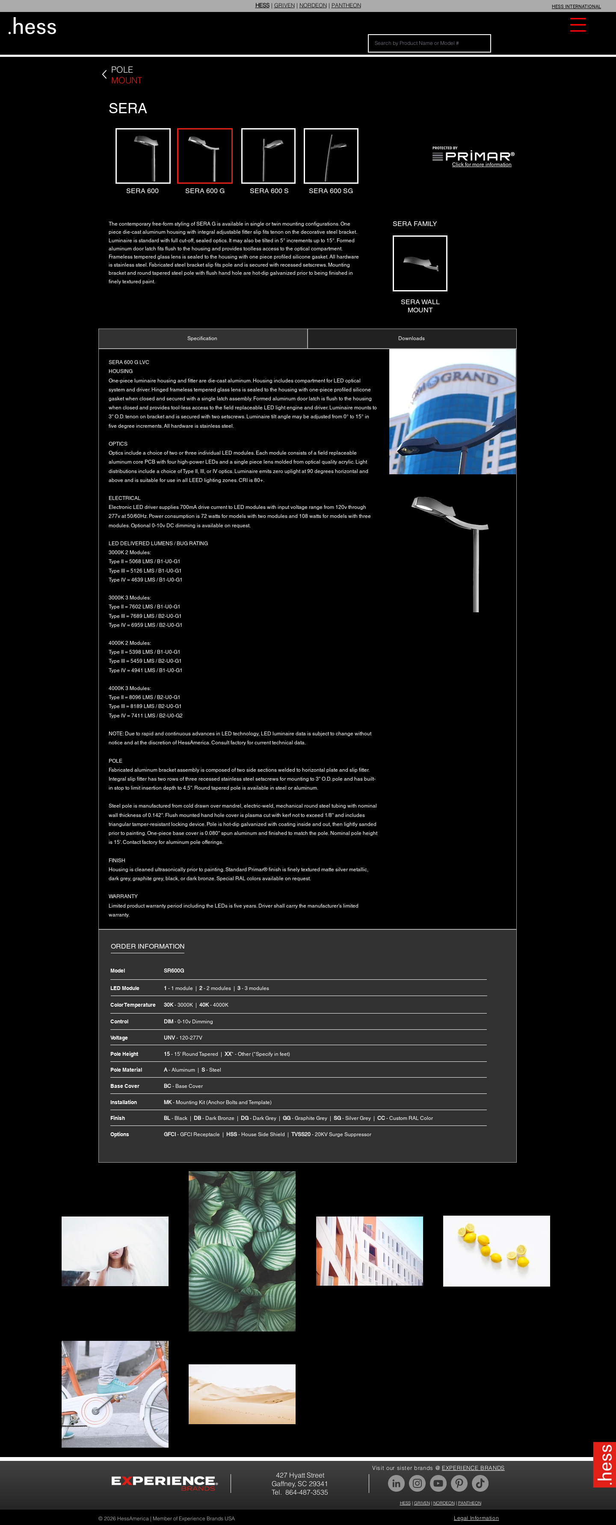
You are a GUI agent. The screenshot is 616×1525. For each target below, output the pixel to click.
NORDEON (313, 5)
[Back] (104, 74)
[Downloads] (412, 339)
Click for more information (482, 164)
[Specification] (203, 339)
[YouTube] (438, 1483)
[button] (578, 25)
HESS (405, 1503)
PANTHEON (346, 5)
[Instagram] (417, 1483)
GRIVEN (284, 5)
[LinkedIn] (396, 1483)
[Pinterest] (459, 1483)
